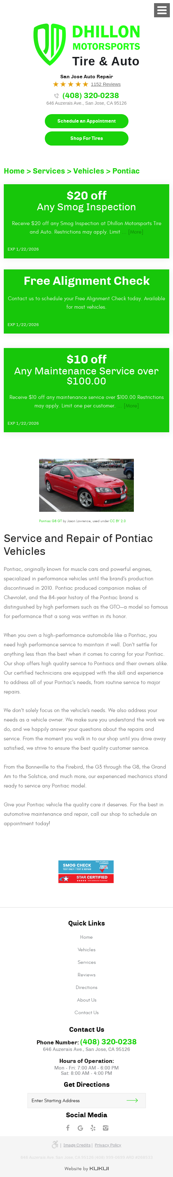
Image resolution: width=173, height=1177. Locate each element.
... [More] (131, 232)
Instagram (105, 1128)
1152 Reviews (106, 84)
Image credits (77, 1145)
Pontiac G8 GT (50, 521)
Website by (87, 1169)
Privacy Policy (108, 1145)
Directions (86, 987)
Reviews (86, 975)
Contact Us (86, 1012)
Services (49, 171)
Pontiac (126, 171)
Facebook (67, 1128)
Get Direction (136, 1100)
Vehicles (88, 171)
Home (14, 171)
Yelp (92, 1128)
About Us (86, 1000)
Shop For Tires (86, 138)
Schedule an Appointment (86, 121)
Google (80, 1128)
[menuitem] (86, 937)
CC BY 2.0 (118, 521)
